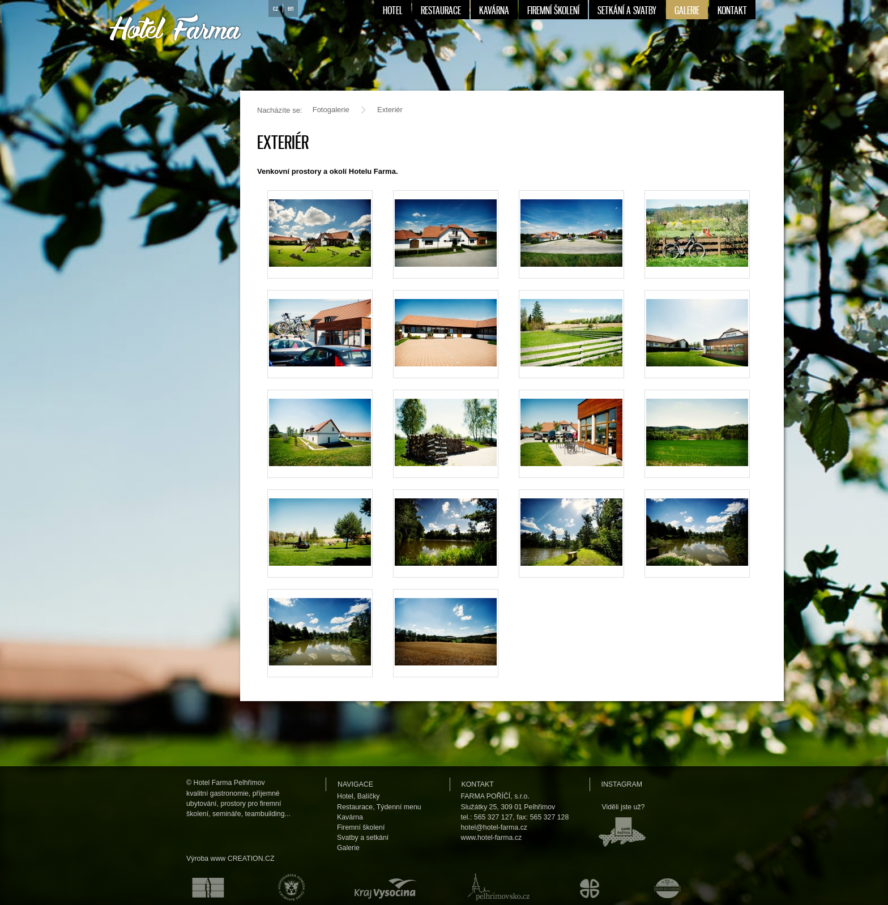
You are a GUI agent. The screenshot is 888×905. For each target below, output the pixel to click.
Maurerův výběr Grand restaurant (670, 886)
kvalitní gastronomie (217, 793)
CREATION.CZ (251, 859)
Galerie (348, 848)
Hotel (345, 796)
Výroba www (205, 859)
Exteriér (390, 109)
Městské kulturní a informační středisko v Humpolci (591, 886)
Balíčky (368, 796)
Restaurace (355, 807)
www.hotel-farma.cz (491, 838)
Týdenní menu (399, 807)
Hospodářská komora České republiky (288, 886)
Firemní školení (361, 827)
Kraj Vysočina (383, 886)
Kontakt (478, 784)
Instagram (621, 784)
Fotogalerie (331, 109)
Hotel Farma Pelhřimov (229, 783)
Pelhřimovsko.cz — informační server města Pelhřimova (496, 886)
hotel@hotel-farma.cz (494, 827)
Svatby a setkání (362, 838)
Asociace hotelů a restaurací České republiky (201, 886)
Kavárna (350, 817)
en (290, 8)
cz (275, 8)
